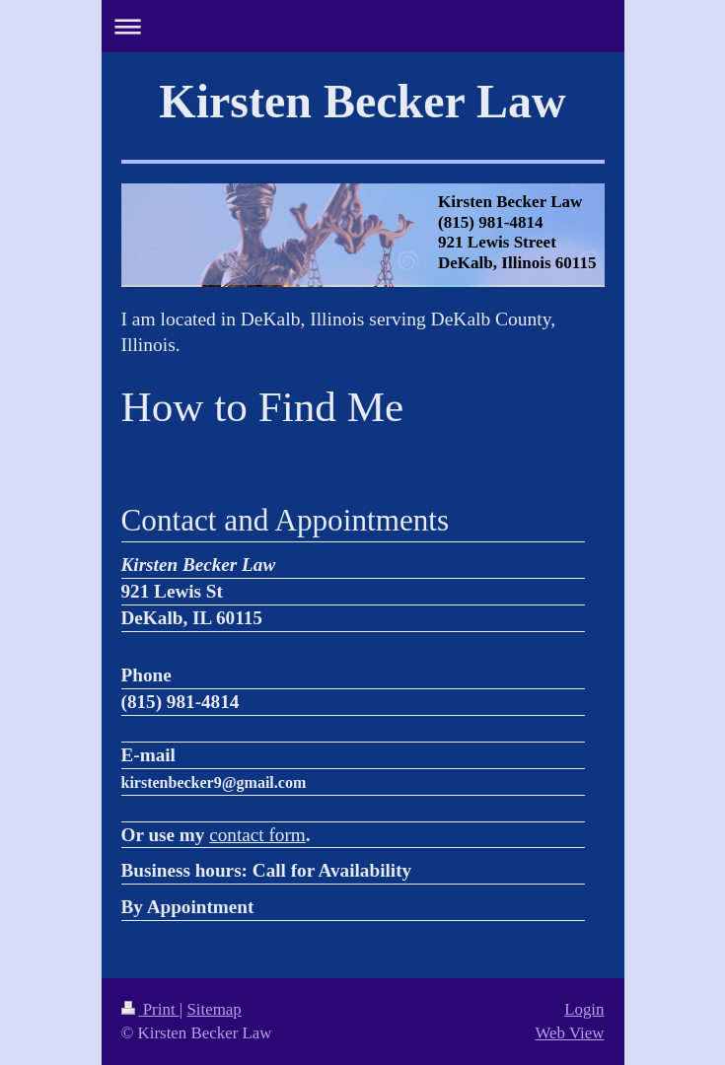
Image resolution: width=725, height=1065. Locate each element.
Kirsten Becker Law (362, 101)
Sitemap (213, 1009)
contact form (257, 834)
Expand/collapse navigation (363, 26)
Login (584, 1009)
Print (150, 1009)
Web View (569, 1033)
